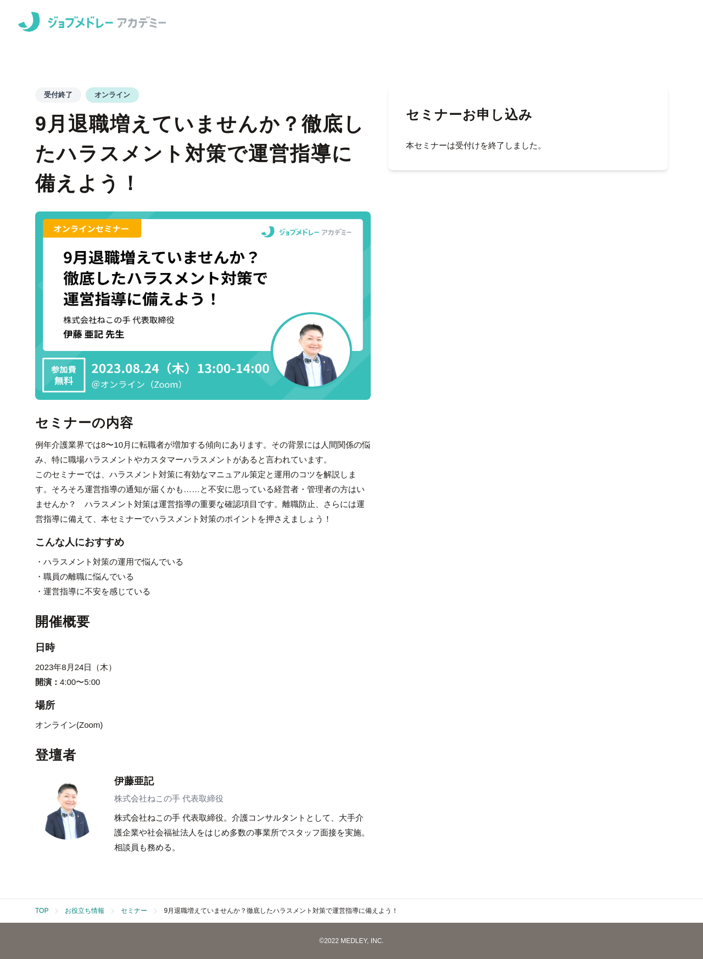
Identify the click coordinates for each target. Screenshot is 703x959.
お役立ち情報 (84, 911)
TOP (41, 911)
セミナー (134, 911)
